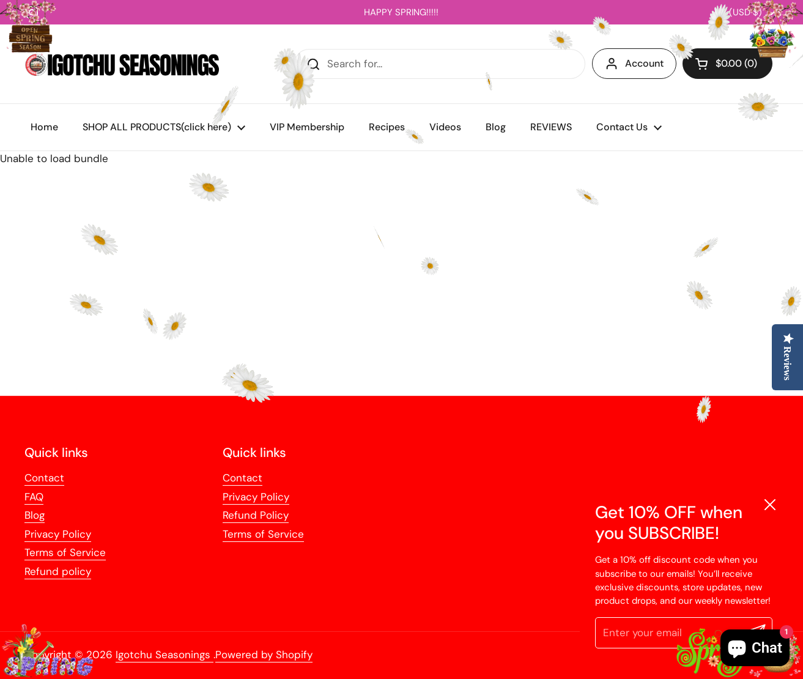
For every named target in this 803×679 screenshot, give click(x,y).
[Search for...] (439, 64)
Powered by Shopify (264, 654)
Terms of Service (65, 552)
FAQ (33, 496)
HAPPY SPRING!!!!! (401, 12)
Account (634, 63)
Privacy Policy (57, 534)
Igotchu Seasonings (164, 654)
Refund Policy (256, 515)
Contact (44, 477)
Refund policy (57, 571)
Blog (34, 515)
